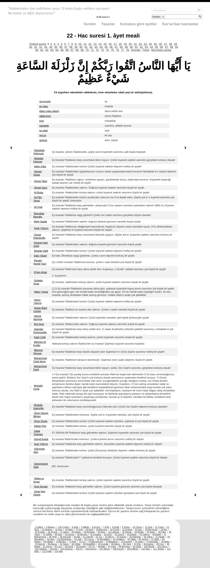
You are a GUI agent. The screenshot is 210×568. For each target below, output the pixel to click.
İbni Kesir (39, 324)
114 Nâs (59, 551)
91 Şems (47, 546)
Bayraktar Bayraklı (38, 215)
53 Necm (110, 537)
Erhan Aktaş (40, 272)
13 (95, 43)
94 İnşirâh (81, 546)
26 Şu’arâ (53, 532)
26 (161, 43)
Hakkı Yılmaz (41, 291)
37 (66, 46)
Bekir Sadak (40, 221)
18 (120, 43)
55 (157, 46)
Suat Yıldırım (41, 444)
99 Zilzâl (137, 546)
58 (172, 46)
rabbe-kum (45, 116)
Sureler (90, 24)
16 (110, 43)
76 (118, 49)
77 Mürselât (152, 541)
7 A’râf (106, 527)
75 (113, 49)
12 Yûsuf (159, 527)
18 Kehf (89, 529)
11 (85, 43)
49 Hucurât (65, 537)
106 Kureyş (91, 549)
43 (96, 46)
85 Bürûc (116, 544)
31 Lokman (114, 532)
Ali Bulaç (38, 192)
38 (71, 46)
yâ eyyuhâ (44, 101)
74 (108, 49)
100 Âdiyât (149, 546)
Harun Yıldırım (37, 302)
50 (132, 46)
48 (121, 46)
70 (88, 49)
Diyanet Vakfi (41, 250)
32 (41, 46)
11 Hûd (149, 527)
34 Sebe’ (151, 532)
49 (127, 46)
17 (115, 43)
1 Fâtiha (39, 527)
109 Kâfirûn (133, 549)
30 (31, 46)
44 (101, 46)
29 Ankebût (89, 532)
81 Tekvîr (64, 544)
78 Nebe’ (165, 541)
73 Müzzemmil (95, 541)
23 (146, 43)
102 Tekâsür (41, 549)
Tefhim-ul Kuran (38, 480)
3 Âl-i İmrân (64, 527)
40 (81, 46)
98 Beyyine (124, 546)
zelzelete (44, 125)
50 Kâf (77, 537)
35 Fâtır (162, 532)
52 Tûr (99, 537)
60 (37, 49)
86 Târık (127, 544)
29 (175, 43)
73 (102, 49)
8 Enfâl (116, 527)
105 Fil (79, 549)
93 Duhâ (69, 546)
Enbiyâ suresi (38, 43)
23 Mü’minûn (151, 529)
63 (52, 49)
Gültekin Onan (38, 282)
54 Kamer (122, 537)
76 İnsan (139, 541)
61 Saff (78, 539)
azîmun (43, 140)
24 (151, 43)
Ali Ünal (38, 207)
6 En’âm (96, 527)
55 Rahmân (135, 537)
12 (90, 43)
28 (171, 43)
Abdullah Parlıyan (38, 160)
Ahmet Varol (40, 187)
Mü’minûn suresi (161, 49)
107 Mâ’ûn (104, 549)
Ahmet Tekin (40, 181)
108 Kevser (119, 549)
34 (51, 46)
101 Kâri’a (162, 546)
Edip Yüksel (40, 255)
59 (176, 46)
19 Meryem (102, 529)
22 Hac (138, 529)
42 (91, 46)
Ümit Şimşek (40, 486)
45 (106, 46)
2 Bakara (50, 527)
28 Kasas (76, 532)
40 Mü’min (82, 534)
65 (62, 49)
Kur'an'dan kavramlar (180, 24)
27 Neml (64, 532)
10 (80, 43)
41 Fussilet (95, 534)
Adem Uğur (40, 166)
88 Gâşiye (149, 544)
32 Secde (127, 532)
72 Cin (82, 541)
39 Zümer (70, 534)
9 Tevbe (126, 527)
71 (93, 49)
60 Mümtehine (65, 539)
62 (47, 49)
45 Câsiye (144, 534)
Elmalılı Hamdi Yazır (39, 262)
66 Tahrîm (144, 539)
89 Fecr (160, 544)
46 (111, 46)
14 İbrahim (47, 529)
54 (152, 46)
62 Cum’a (89, 539)
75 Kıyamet (126, 541)
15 (105, 43)
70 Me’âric (61, 541)
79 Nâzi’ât (40, 544)
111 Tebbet (159, 549)
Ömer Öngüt (40, 421)
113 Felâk (47, 551)
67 (72, 49)
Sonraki (136, 49)
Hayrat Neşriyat (37, 318)
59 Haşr (51, 539)
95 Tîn (92, 546)
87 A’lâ (137, 544)
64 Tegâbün (119, 539)
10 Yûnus (137, 527)
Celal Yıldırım (41, 228)
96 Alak (102, 546)
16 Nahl (69, 529)
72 (97, 49)
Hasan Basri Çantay (40, 310)
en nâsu (43, 106)
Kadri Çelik (40, 337)
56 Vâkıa (148, 537)
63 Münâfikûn (104, 539)
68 (77, 49)
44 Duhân (132, 534)
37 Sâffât (47, 534)
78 (128, 49)
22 (140, 43)
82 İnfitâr (76, 544)
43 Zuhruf (120, 534)
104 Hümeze (66, 549)
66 (67, 49)
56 (162, 46)
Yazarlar (108, 24)
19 (126, 43)
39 (76, 46)
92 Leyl (58, 546)
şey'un (42, 135)
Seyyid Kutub (41, 439)
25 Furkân (40, 532)
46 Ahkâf (156, 534)
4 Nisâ (75, 527)
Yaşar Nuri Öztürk (39, 493)
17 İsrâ (79, 529)
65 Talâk (132, 539)
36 (61, 46)
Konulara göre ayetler (138, 24)
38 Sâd (58, 534)
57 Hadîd (160, 537)
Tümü (145, 49)
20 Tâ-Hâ (115, 529)
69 (82, 49)
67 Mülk (155, 539)
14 (100, 43)
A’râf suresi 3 (103, 16)
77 (123, 49)
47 (116, 46)
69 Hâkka (48, 541)
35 (56, 46)
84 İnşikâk (103, 544)
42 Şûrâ (108, 534)
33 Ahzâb (139, 532)
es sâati (43, 130)
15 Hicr (59, 529)
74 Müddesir (112, 541)
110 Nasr (146, 549)
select (199, 10)
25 (156, 43)
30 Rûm (102, 532)
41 (86, 46)
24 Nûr (164, 529)
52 (142, 46)
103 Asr (54, 549)
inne (41, 120)
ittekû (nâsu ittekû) (49, 111)
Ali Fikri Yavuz (37, 199)
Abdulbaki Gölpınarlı (39, 152)
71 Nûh (73, 541)
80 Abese (52, 544)
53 (147, 46)
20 (131, 43)
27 (166, 43)
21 (135, 43)
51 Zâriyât (88, 537)
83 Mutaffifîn (89, 544)
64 (57, 49)
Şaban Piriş (40, 426)
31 (36, 46)
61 (42, 49)
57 (167, 46)
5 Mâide (85, 527)
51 (137, 46)
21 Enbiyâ (127, 529)
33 (46, 46)
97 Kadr (112, 546)
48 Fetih (53, 537)
